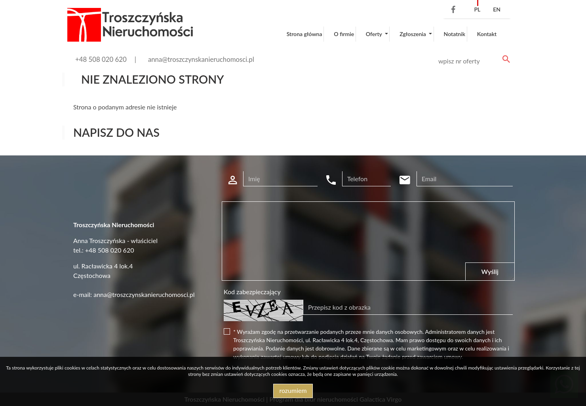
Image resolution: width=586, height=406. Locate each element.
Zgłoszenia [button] (413, 34)
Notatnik (455, 34)
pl (477, 9)
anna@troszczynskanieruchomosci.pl (201, 59)
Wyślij (489, 271)
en (496, 9)
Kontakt (487, 34)
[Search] (472, 61)
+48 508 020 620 (101, 59)
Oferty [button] (374, 34)
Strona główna (304, 34)
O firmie (344, 34)
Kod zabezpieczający (252, 291)
